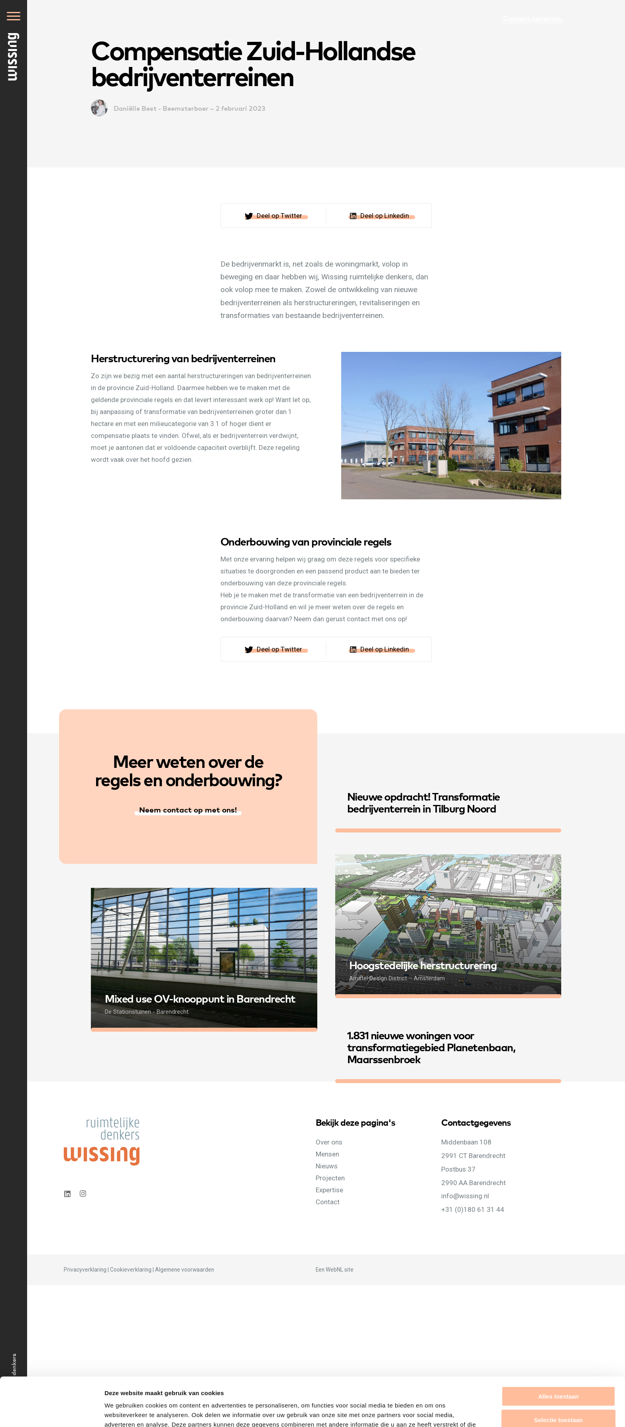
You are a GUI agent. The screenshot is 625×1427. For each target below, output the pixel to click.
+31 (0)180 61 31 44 (472, 1209)
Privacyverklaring (85, 1269)
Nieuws (327, 1166)
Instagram (84, 1193)
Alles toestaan (558, 1347)
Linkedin (67, 1193)
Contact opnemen (532, 17)
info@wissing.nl (465, 1196)
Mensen (327, 1154)
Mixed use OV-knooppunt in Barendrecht (200, 998)
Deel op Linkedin (384, 216)
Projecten (330, 1178)
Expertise (329, 1190)
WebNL (334, 1269)
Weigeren (558, 1394)
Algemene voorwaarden (184, 1269)
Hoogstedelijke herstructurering (423, 964)
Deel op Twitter (279, 216)
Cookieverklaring (130, 1269)
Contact (328, 1202)
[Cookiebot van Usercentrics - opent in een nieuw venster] (51, 1411)
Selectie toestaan (558, 1371)
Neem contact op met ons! (188, 809)
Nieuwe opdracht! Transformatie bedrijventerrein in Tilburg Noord (423, 802)
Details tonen (431, 1411)
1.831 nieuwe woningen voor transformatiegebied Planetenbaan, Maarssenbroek (431, 1046)
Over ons (329, 1142)
